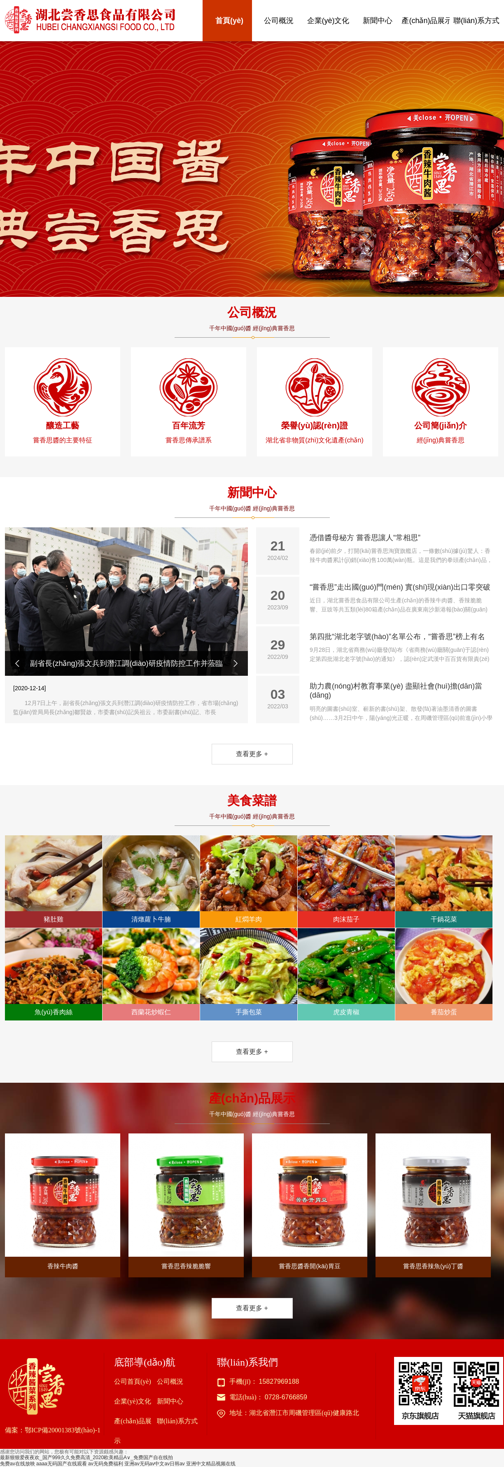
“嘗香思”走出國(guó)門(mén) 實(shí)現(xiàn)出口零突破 (401, 598)
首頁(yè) (229, 20)
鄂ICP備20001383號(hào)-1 (62, 1430)
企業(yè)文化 (328, 20)
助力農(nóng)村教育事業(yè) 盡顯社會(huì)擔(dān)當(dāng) (401, 702)
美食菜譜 (252, 800)
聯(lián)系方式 (476, 20)
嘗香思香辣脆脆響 (186, 1201)
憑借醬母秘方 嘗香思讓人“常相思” (401, 549)
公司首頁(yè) (132, 1381)
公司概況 (279, 20)
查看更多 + (252, 753)
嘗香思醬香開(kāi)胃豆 (309, 1201)
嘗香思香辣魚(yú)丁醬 (433, 1201)
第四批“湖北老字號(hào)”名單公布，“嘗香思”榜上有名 (401, 648)
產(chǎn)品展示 (426, 20)
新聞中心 (377, 20)
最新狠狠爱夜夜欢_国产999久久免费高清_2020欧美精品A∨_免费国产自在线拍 (86, 1457)
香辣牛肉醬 (62, 1201)
